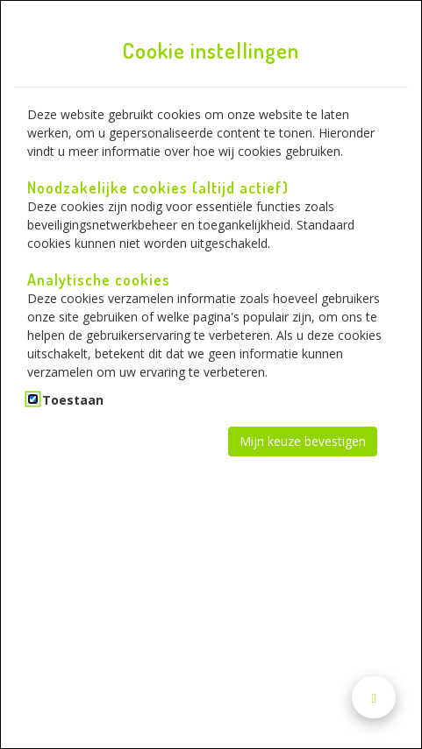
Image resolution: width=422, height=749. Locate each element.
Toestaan (73, 400)
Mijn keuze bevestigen (303, 441)
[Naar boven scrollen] (374, 697)
